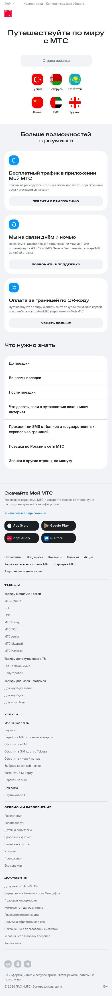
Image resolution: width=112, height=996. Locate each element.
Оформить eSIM (15, 744)
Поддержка (35, 557)
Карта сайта (12, 943)
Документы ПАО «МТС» (21, 886)
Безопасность (14, 823)
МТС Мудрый (13, 644)
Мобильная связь (16, 723)
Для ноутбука (13, 695)
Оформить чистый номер (22, 759)
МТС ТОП (10, 629)
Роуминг (10, 730)
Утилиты (10, 851)
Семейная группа (16, 844)
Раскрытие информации (21, 915)
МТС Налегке (13, 651)
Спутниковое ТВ (15, 795)
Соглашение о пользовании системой (31, 929)
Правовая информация (20, 900)
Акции (88, 557)
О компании (13, 557)
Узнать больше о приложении (25, 513)
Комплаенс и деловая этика (23, 907)
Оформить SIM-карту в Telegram (26, 751)
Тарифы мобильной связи (22, 594)
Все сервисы (13, 865)
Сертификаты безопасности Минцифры (32, 893)
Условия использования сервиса (27, 936)
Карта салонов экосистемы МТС (26, 564)
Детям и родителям (18, 830)
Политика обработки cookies (24, 922)
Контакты (55, 557)
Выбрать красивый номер (22, 766)
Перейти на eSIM (15, 780)
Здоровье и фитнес (17, 837)
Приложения (13, 858)
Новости (73, 557)
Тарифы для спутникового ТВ (25, 659)
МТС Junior (11, 636)
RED (7, 608)
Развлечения (13, 816)
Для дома (11, 788)
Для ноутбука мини (18, 688)
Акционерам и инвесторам (23, 571)
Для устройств (14, 702)
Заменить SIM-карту (18, 773)
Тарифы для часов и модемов (25, 681)
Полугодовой (13, 673)
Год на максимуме (17, 666)
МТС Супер (12, 622)
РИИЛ (8, 615)
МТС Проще (12, 601)
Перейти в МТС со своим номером (28, 737)
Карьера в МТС (65, 564)
